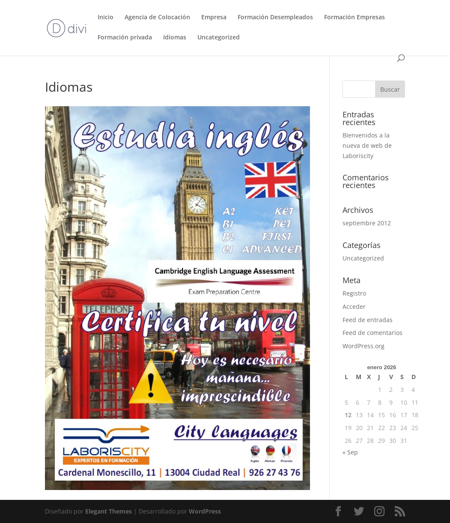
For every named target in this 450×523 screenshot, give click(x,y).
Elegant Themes (108, 511)
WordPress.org (363, 346)
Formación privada (125, 37)
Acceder (354, 306)
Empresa (213, 17)
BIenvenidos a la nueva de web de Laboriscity (367, 145)
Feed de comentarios (372, 333)
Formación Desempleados (275, 17)
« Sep (350, 452)
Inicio (105, 17)
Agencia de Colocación (157, 17)
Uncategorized (218, 37)
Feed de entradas (368, 320)
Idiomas (174, 37)
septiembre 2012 (367, 223)
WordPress (205, 511)
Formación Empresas (354, 17)
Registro (354, 293)
